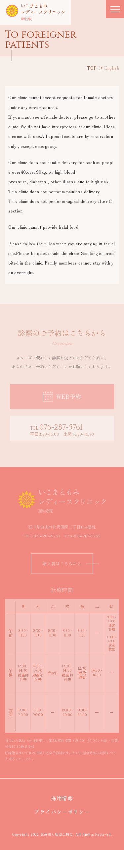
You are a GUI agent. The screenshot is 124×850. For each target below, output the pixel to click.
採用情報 (65, 798)
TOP (91, 68)
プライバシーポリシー (65, 812)
